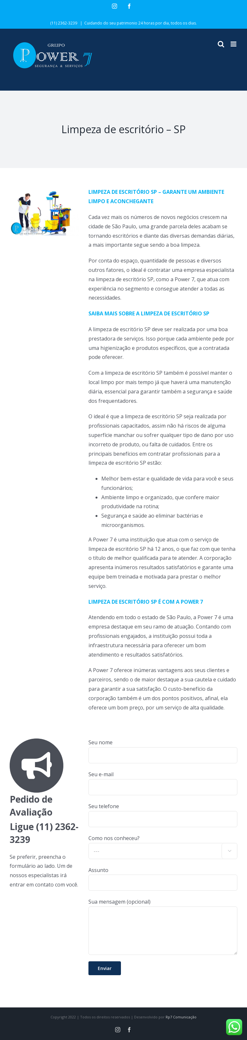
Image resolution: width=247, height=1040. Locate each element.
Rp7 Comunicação (181, 1017)
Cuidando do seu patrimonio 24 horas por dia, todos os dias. (140, 23)
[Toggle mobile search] (221, 44)
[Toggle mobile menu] (234, 44)
